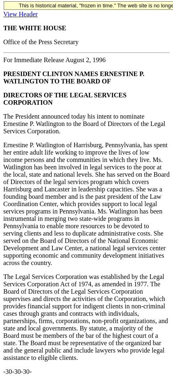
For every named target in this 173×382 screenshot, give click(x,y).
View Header (20, 14)
